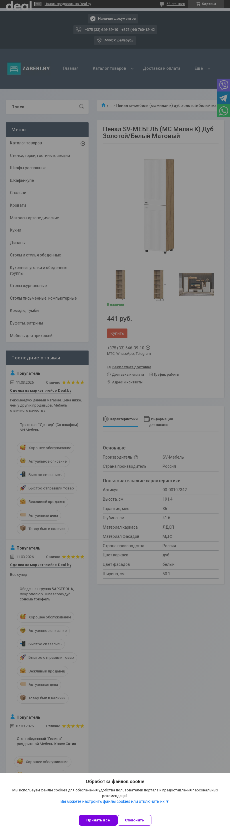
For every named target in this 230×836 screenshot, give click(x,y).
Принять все (98, 820)
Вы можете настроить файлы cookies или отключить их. (113, 801)
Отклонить (134, 820)
